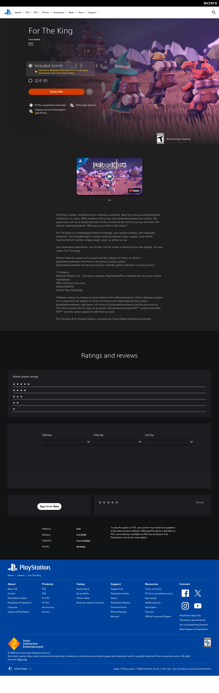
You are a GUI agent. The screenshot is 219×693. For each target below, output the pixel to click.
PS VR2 (45, 598)
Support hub (117, 588)
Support (92, 12)
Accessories (58, 12)
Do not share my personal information (192, 668)
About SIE (12, 588)
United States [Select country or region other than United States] (20, 668)
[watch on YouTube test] (134, 190)
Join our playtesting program (193, 624)
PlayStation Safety (120, 593)
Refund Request (119, 611)
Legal (116, 668)
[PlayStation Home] (7, 12)
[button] (109, 176)
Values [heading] (80, 584)
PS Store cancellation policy (159, 593)
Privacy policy (128, 668)
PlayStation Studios (17, 598)
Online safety (83, 598)
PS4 (35, 12)
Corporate (13, 607)
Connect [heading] (184, 584)
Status (114, 598)
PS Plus (45, 12)
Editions (47, 435)
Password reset (118, 607)
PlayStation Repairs (120, 602)
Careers (11, 593)
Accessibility (82, 593)
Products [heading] (47, 584)
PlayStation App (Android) (192, 620)
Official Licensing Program (158, 616)
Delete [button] (200, 502)
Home (11, 575)
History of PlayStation (18, 611)
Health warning (152, 602)
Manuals (115, 616)
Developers (150, 607)
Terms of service (153, 588)
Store (80, 12)
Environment (82, 588)
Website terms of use (148, 668)
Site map (166, 668)
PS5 (27, 12)
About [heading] (11, 584)
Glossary (149, 611)
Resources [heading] (151, 584)
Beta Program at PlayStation (193, 629)
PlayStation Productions (19, 602)
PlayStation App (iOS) (190, 615)
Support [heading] (116, 584)
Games (18, 12)
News (71, 12)
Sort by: (149, 435)
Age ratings (151, 598)
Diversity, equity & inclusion (90, 602)
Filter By (98, 435)
